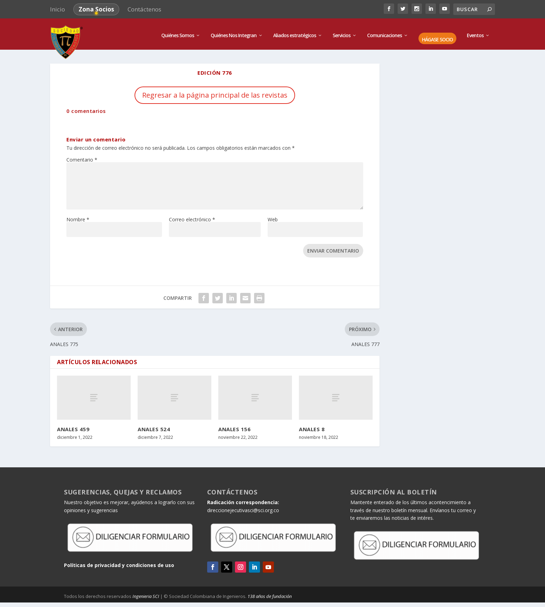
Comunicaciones (384, 32)
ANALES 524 (154, 425)
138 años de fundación (269, 593)
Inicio (57, 9)
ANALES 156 (234, 425)
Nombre (77, 216)
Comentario (81, 156)
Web (273, 216)
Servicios (341, 32)
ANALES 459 (73, 425)
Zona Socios (96, 9)
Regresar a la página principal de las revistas (214, 91)
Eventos (475, 32)
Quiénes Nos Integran (234, 32)
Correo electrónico (192, 216)
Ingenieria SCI (145, 593)
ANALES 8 (312, 425)
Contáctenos (144, 9)
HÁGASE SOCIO (437, 36)
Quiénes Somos (177, 32)
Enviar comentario (333, 247)
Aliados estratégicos (294, 32)
